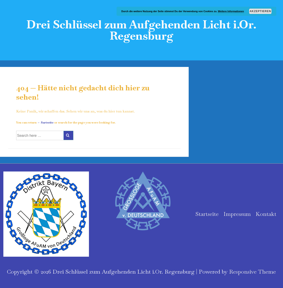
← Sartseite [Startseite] (45, 122)
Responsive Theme (252, 271)
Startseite (207, 213)
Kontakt (266, 213)
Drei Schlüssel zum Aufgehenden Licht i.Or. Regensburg (141, 30)
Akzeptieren (260, 11)
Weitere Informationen (231, 11)
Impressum (237, 213)
